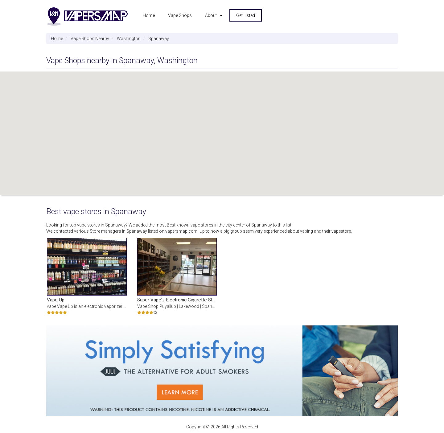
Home (149, 15)
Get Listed (245, 15)
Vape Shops (180, 15)
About (211, 15)
